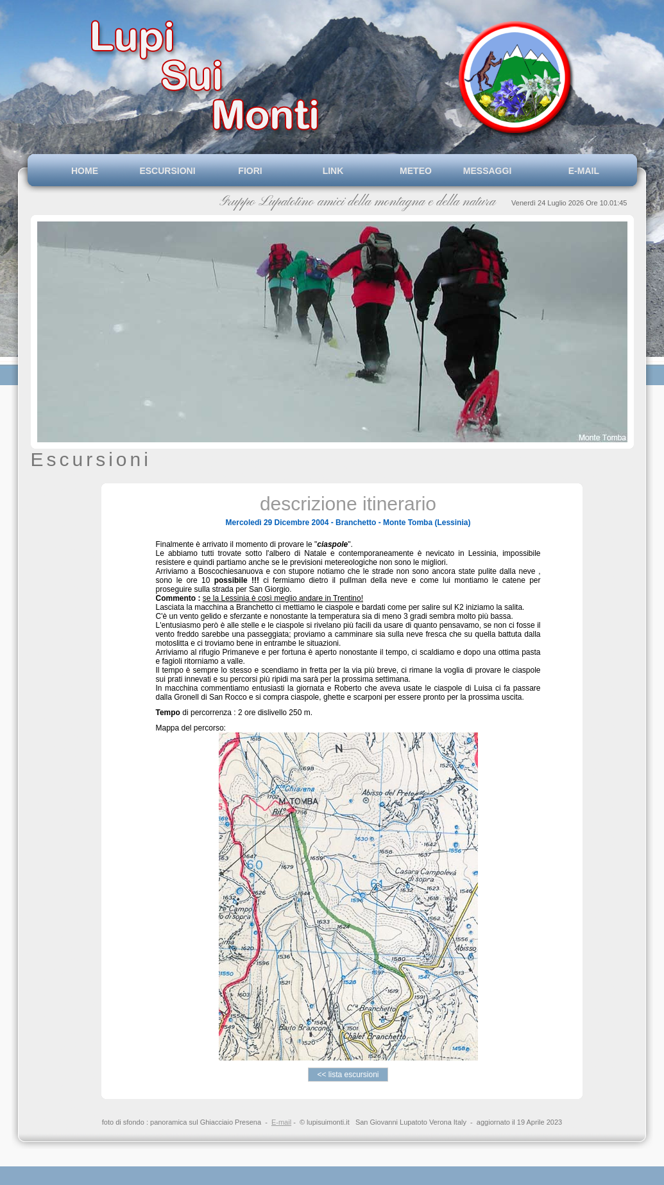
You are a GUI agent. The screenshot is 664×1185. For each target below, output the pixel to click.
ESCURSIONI (167, 171)
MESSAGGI (498, 171)
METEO (416, 171)
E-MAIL (581, 171)
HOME (84, 171)
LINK (333, 171)
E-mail (281, 1122)
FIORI (250, 171)
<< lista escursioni (348, 1074)
